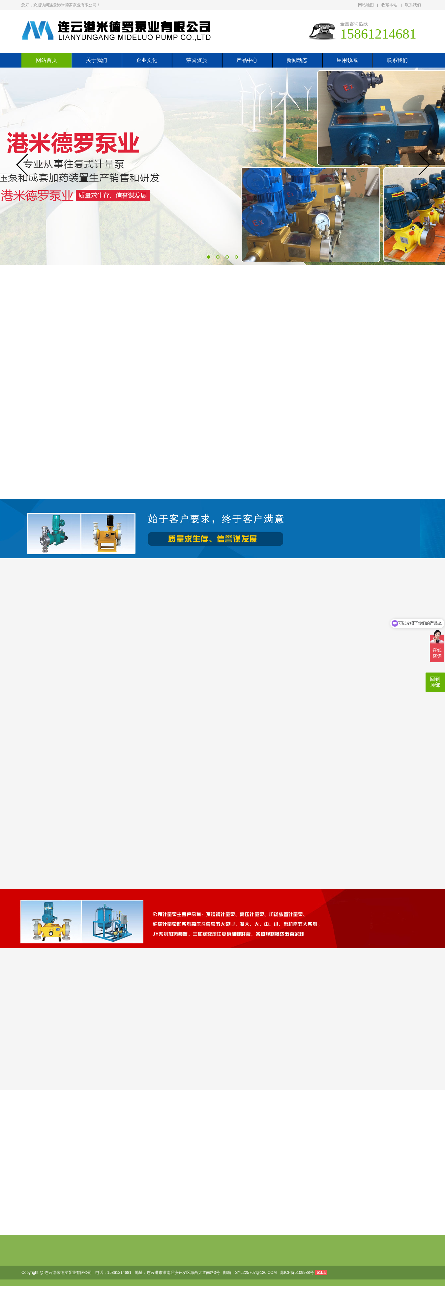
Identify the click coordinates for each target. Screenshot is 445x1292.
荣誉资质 (196, 60)
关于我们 (96, 60)
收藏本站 (389, 5)
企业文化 (146, 60)
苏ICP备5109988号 (297, 1272)
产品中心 (246, 60)
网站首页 (46, 60)
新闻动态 (297, 60)
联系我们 (413, 5)
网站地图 (366, 5)
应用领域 (347, 60)
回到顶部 (435, 682)
